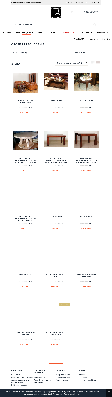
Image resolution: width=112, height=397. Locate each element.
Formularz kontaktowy (87, 380)
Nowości (87, 33)
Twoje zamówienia (63, 375)
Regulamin (15, 375)
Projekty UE (79, 39)
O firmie (81, 375)
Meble (42, 33)
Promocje (102, 33)
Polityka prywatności (19, 385)
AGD (54, 33)
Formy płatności (40, 377)
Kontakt (93, 39)
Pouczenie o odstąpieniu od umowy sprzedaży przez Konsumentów (22, 379)
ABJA (30, 108)
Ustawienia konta (63, 377)
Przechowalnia (62, 380)
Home (7, 33)
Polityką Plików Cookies (68, 392)
